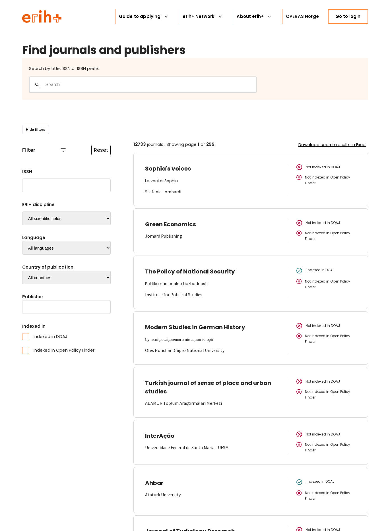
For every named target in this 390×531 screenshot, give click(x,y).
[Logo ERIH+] (42, 16)
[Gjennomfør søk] (37, 84)
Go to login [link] (348, 16)
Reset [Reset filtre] (101, 150)
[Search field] (150, 85)
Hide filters (36, 129)
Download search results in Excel (332, 145)
